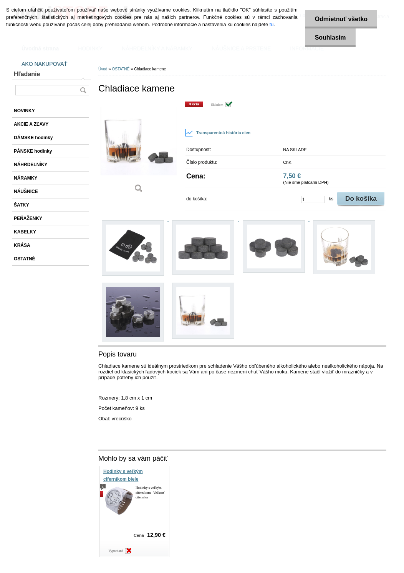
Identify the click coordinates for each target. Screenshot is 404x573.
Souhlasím (330, 37)
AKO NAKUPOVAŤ (44, 64)
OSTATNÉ (120, 69)
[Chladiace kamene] (139, 150)
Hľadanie (27, 74)
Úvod (102, 69)
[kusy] (313, 199)
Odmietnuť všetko (341, 19)
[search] (83, 90)
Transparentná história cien (217, 132)
